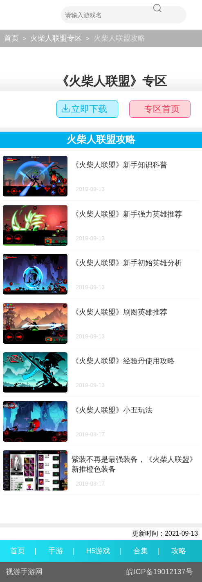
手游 (55, 551)
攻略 (178, 551)
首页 (11, 38)
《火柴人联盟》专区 (111, 81)
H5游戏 (98, 551)
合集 (140, 551)
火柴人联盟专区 (56, 38)
